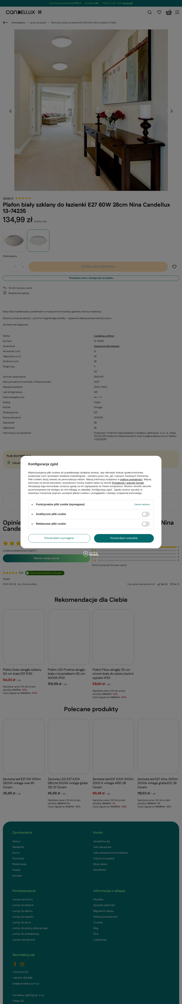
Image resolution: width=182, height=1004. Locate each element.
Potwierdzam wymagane (59, 538)
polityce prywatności (131, 479)
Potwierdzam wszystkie (124, 538)
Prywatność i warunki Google (128, 482)
